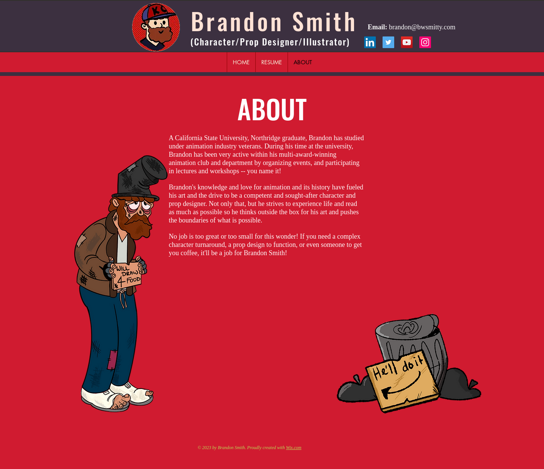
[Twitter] (388, 42)
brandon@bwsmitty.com (422, 27)
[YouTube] (407, 42)
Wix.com (293, 447)
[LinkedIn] (370, 42)
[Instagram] (425, 42)
